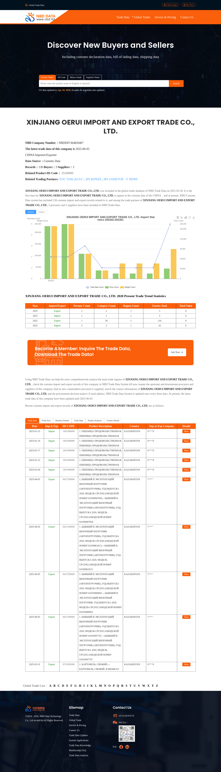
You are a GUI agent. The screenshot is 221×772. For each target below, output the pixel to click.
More (186, 431)
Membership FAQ (77, 750)
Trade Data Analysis (78, 755)
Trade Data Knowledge (80, 745)
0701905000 (69, 664)
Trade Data (122, 17)
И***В (150, 431)
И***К (150, 664)
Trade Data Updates (78, 735)
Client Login (170, 5)
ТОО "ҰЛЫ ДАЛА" (71, 179)
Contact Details (112, 420)
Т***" (150, 479)
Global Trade (75, 720)
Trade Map (78, 420)
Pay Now (189, 5)
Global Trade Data (36, 5)
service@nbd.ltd (126, 715)
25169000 (67, 173)
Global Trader (142, 17)
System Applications (78, 740)
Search (176, 83)
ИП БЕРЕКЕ (94, 179)
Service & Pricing (165, 17)
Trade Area (46, 420)
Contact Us (187, 17)
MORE (131, 179)
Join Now (177, 352)
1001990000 (69, 431)
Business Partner (62, 420)
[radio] (30, 212)
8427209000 (69, 479)
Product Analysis (95, 420)
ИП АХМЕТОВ (114, 179)
